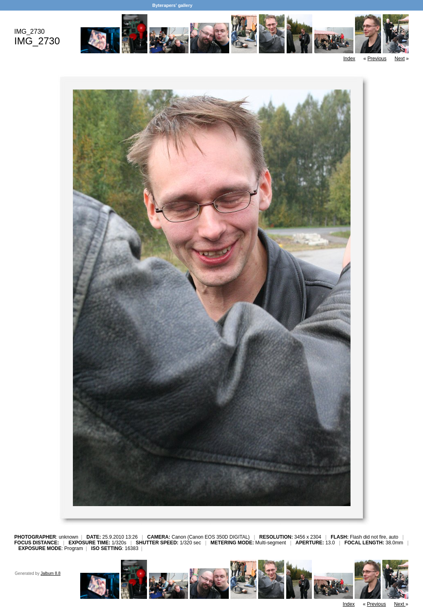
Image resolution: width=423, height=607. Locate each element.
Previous (377, 58)
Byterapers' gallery (172, 5)
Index (349, 58)
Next (400, 58)
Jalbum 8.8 (51, 573)
